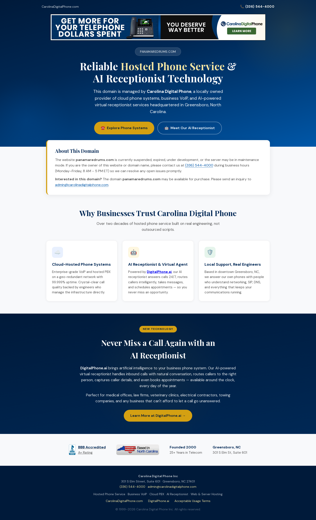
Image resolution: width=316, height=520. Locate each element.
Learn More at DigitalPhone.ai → (158, 415)
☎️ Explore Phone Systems (124, 128)
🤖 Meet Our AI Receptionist (189, 128)
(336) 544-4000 (199, 165)
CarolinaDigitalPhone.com (60, 7)
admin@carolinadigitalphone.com (81, 184)
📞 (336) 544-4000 (257, 6)
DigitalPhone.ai (158, 501)
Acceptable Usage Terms (192, 501)
